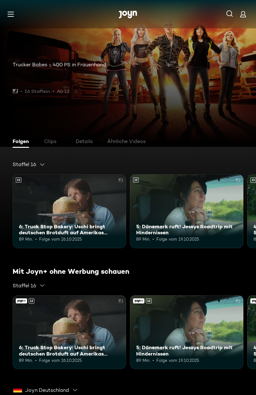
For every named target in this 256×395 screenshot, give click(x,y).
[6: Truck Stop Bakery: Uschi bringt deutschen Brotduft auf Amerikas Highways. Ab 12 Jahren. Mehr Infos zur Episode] (69, 211)
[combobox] (28, 164)
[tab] (22, 142)
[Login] (243, 14)
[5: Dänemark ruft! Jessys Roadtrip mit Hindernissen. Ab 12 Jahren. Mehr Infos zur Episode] (186, 211)
